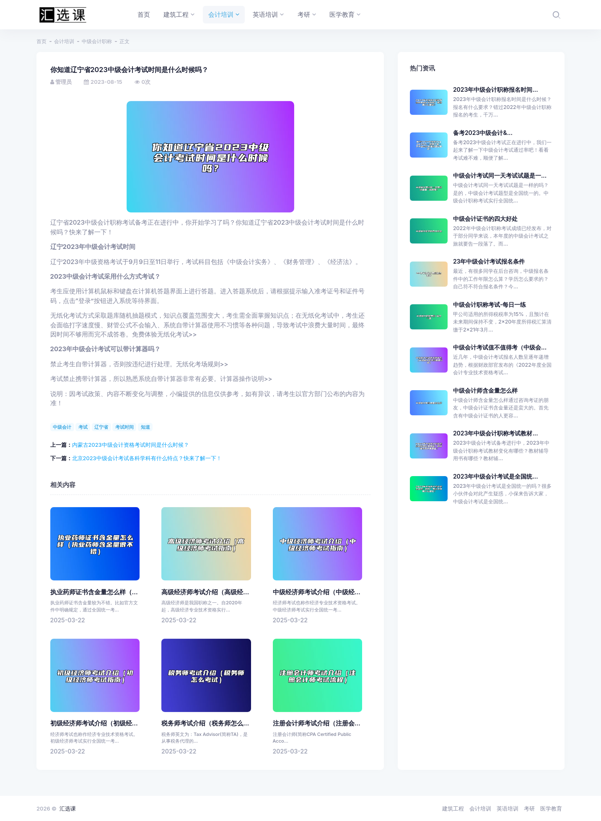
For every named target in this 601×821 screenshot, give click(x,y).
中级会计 (62, 427)
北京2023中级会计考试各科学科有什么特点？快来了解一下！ (147, 458)
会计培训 (64, 41)
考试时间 (124, 427)
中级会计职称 (97, 41)
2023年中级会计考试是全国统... (495, 476)
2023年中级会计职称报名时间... (495, 89)
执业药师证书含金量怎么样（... (94, 592)
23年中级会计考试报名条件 (489, 261)
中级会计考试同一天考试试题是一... (500, 175)
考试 (83, 427)
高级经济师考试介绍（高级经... (205, 592)
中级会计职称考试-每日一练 (489, 304)
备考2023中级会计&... (483, 132)
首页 (41, 41)
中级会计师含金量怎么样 (485, 390)
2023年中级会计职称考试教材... (495, 433)
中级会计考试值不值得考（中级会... (500, 347)
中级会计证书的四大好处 (485, 218)
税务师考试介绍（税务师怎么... (205, 723)
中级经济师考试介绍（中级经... (316, 592)
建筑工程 (453, 808)
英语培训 (507, 808)
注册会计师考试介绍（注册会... (316, 723)
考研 (529, 808)
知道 (145, 427)
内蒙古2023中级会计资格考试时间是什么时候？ (130, 444)
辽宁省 (101, 427)
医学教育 (551, 808)
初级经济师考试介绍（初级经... (94, 723)
